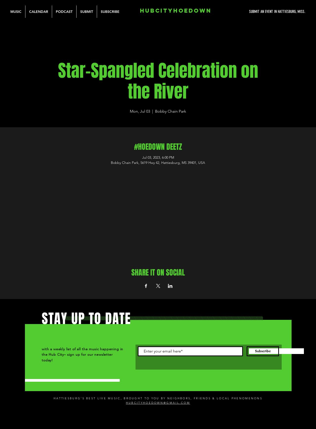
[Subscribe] (263, 351)
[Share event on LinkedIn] (170, 286)
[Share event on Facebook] (146, 286)
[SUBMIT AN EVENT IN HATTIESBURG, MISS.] (258, 12)
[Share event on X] (158, 286)
